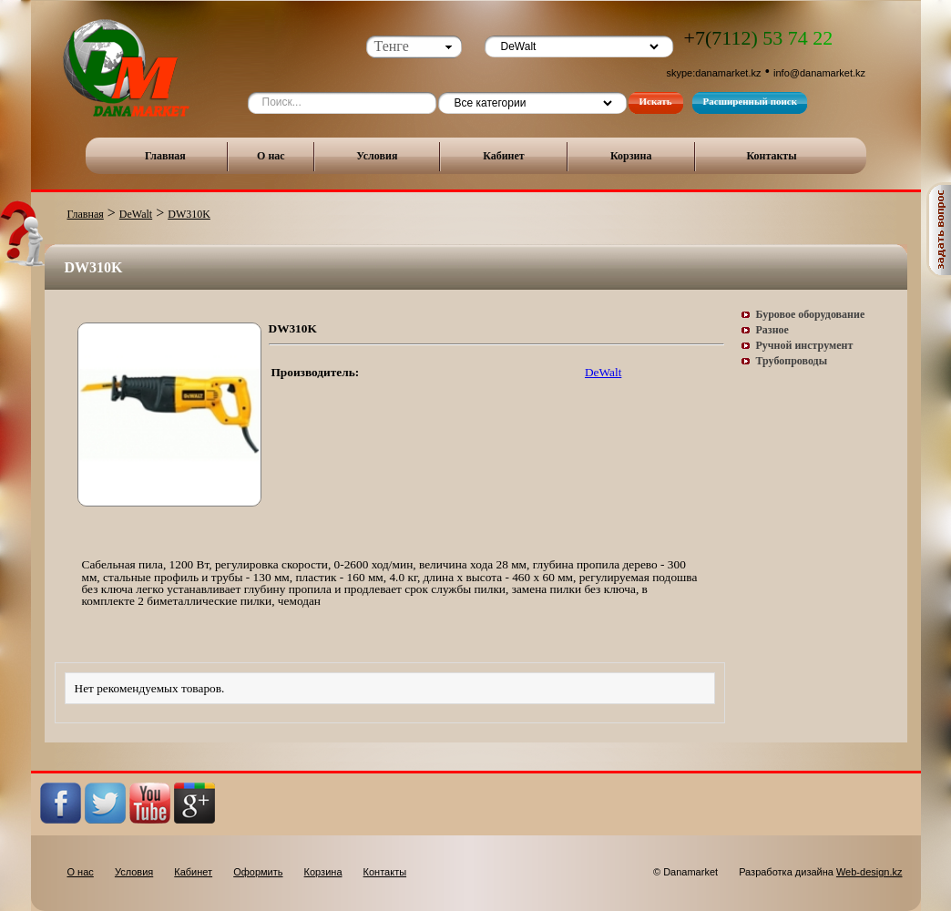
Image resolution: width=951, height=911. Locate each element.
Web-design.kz (869, 871)
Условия (376, 155)
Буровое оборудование (810, 314)
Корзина (631, 155)
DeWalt (135, 214)
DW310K (189, 214)
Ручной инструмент (805, 345)
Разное (772, 329)
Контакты (771, 155)
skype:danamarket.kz (714, 72)
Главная (165, 155)
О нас (271, 155)
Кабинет (504, 155)
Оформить (257, 871)
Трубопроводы (792, 360)
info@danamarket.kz (819, 72)
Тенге (391, 46)
